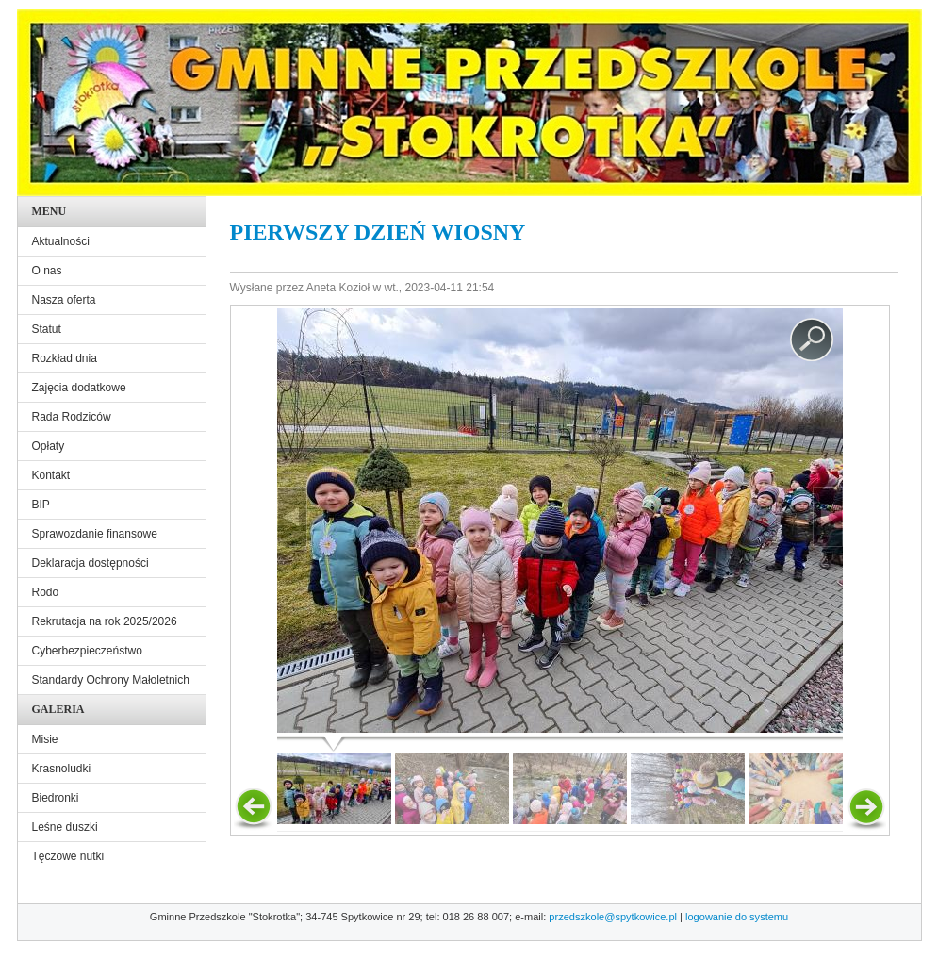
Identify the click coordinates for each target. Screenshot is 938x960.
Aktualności (61, 241)
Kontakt (51, 475)
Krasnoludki (61, 768)
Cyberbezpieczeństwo (87, 650)
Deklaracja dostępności (90, 563)
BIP (41, 504)
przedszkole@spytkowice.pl (613, 916)
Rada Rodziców (71, 416)
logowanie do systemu (736, 916)
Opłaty (48, 446)
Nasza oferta (64, 299)
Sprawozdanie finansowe (94, 533)
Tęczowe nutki (68, 856)
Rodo (45, 592)
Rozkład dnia (64, 358)
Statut (46, 329)
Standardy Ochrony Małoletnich (110, 680)
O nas (47, 270)
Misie (45, 739)
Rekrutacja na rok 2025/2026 (104, 621)
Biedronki (55, 797)
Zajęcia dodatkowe (79, 387)
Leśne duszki (65, 827)
